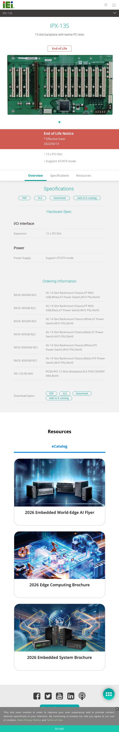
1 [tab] (59, 122)
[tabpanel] (59, 85)
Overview (35, 175)
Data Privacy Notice (29, 720)
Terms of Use (54, 720)
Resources (83, 175)
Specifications (59, 175)
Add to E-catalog (87, 198)
